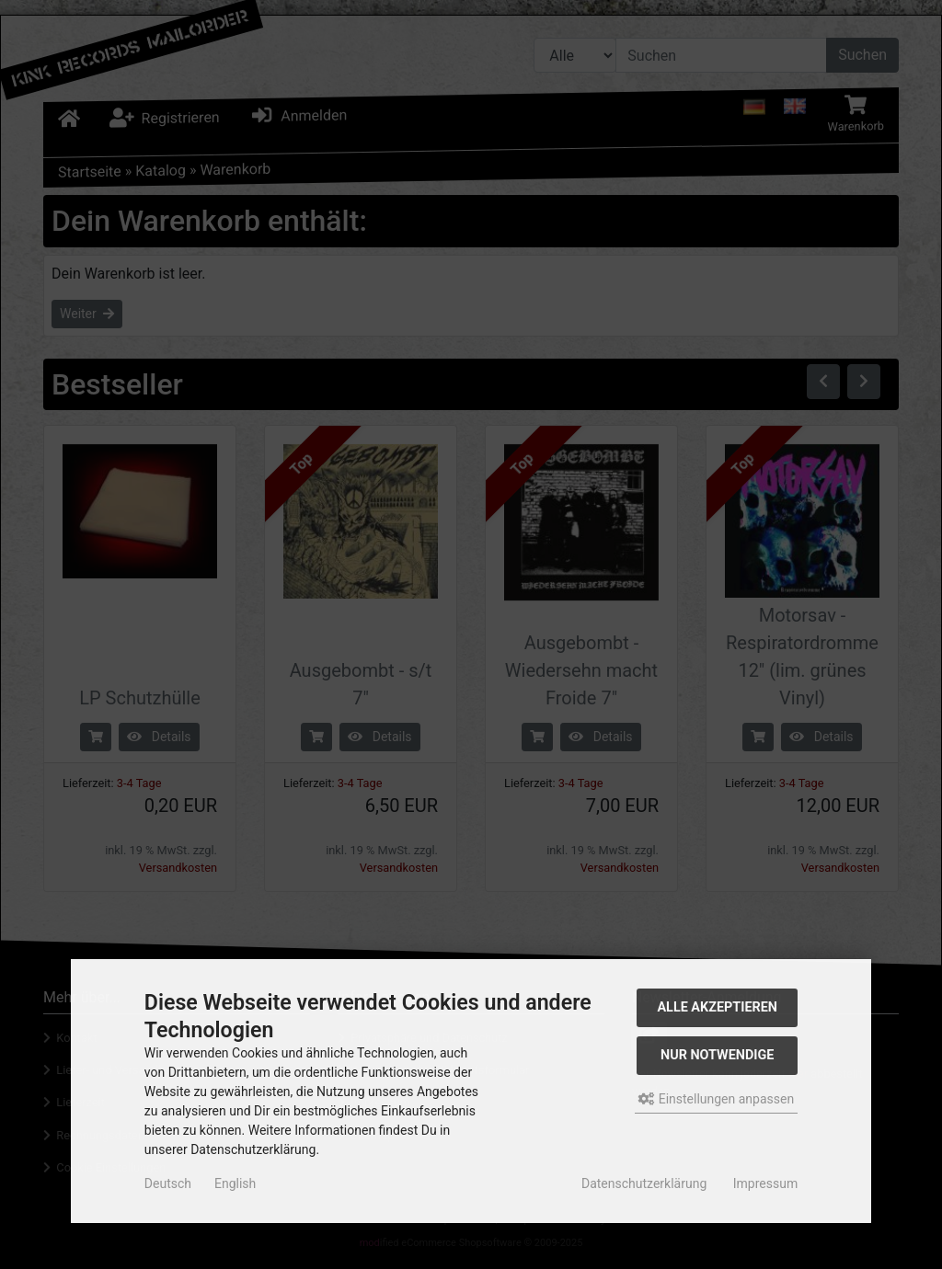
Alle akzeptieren (717, 1007)
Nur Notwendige (717, 1055)
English (235, 1183)
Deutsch (167, 1183)
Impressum (765, 1183)
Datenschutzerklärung (643, 1183)
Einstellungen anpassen (716, 1099)
